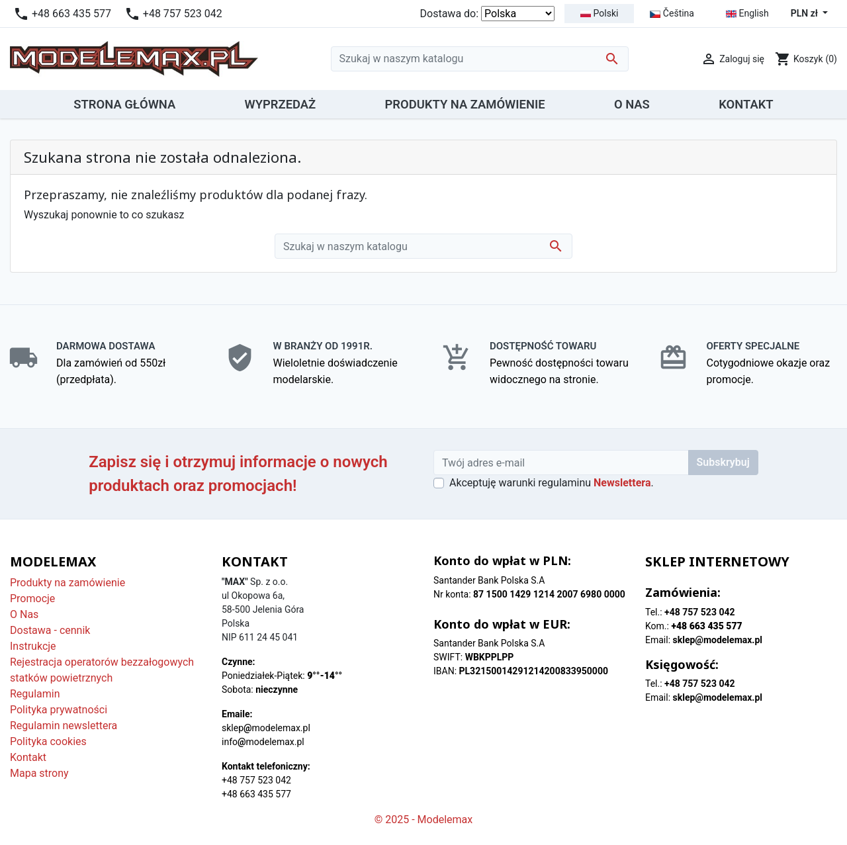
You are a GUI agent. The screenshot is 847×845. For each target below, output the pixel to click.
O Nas (24, 614)
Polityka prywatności (58, 709)
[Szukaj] (480, 58)
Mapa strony (39, 773)
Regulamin (35, 694)
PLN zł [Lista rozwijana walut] (806, 13)
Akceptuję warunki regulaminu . (551, 482)
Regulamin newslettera (63, 725)
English (747, 13)
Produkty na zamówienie (67, 582)
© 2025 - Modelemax (424, 819)
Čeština (672, 13)
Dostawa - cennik (50, 630)
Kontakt (28, 757)
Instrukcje (33, 646)
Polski (599, 13)
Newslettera (622, 482)
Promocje (32, 598)
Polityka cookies (48, 741)
